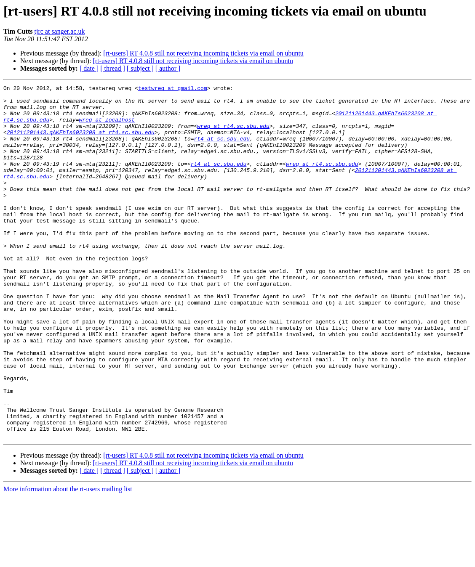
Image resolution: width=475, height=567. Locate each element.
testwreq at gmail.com (172, 89)
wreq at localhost (107, 127)
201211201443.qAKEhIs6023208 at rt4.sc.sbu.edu (81, 142)
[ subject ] (140, 68)
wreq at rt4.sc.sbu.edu (233, 134)
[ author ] (168, 68)
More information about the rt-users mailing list (67, 559)
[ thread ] (112, 68)
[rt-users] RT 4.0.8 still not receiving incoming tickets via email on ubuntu (203, 53)
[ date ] (89, 68)
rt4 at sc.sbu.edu (222, 150)
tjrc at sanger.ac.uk (60, 31)
